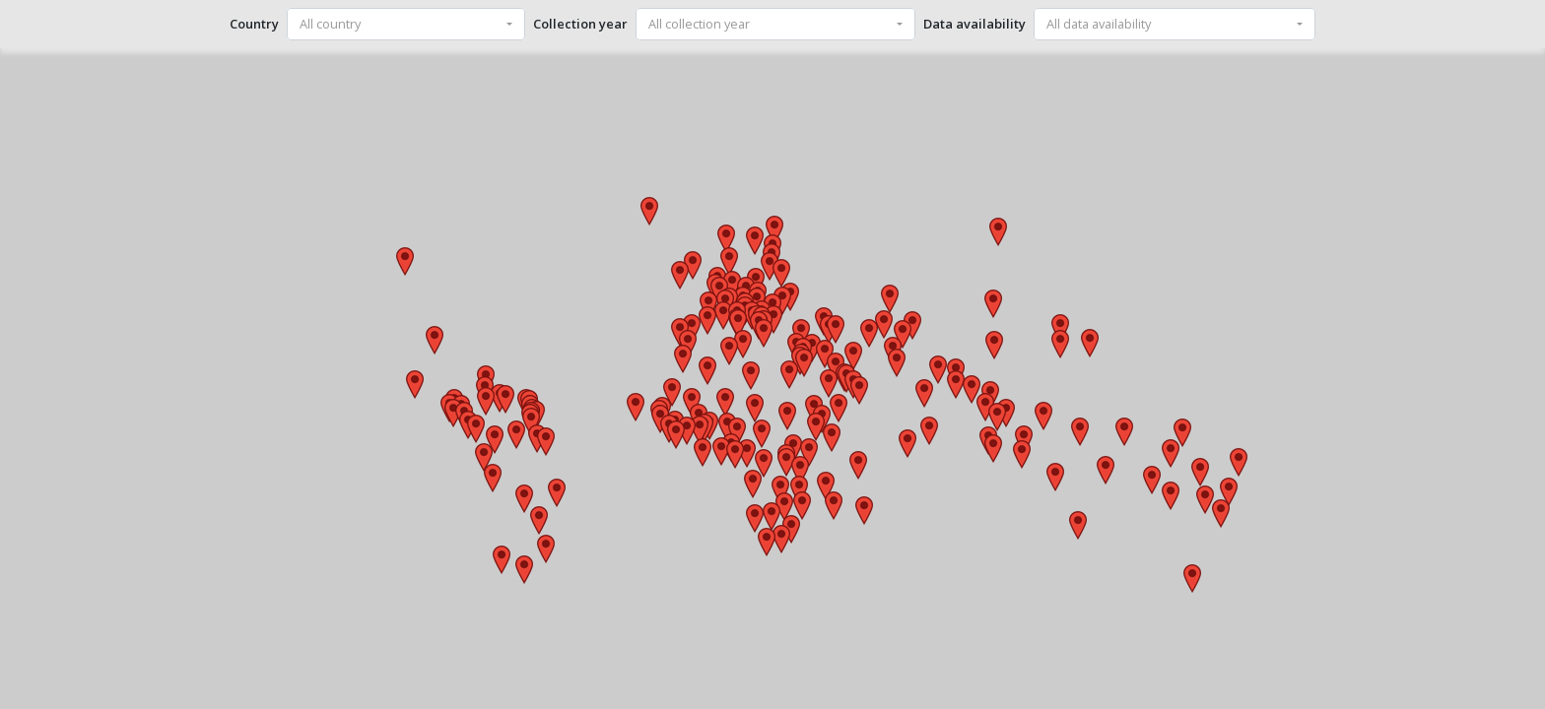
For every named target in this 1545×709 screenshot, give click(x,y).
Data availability (974, 23)
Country (254, 23)
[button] (707, 370)
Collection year (580, 23)
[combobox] (406, 24)
